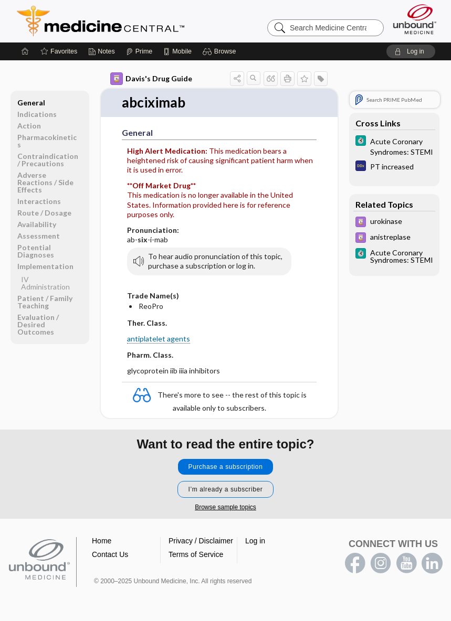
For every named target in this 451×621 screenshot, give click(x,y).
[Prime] (139, 51)
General (31, 102)
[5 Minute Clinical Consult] (394, 145)
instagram (380, 563)
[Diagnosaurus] (394, 167)
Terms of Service (196, 554)
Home (101, 541)
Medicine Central (147, 21)
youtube (406, 563)
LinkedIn (432, 563)
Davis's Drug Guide (151, 78)
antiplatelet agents (158, 338)
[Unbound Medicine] (415, 19)
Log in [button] (255, 541)
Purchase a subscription (225, 466)
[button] (221, 51)
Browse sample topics (225, 507)
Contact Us (110, 554)
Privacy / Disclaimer (201, 541)
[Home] (25, 51)
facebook (354, 563)
